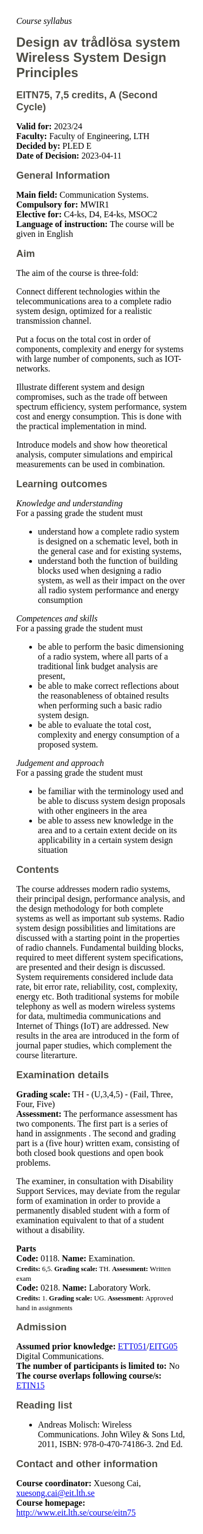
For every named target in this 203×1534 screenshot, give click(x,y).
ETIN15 (30, 1385)
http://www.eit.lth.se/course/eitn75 (76, 1512)
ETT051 (132, 1346)
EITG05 (163, 1346)
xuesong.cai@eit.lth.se (55, 1493)
